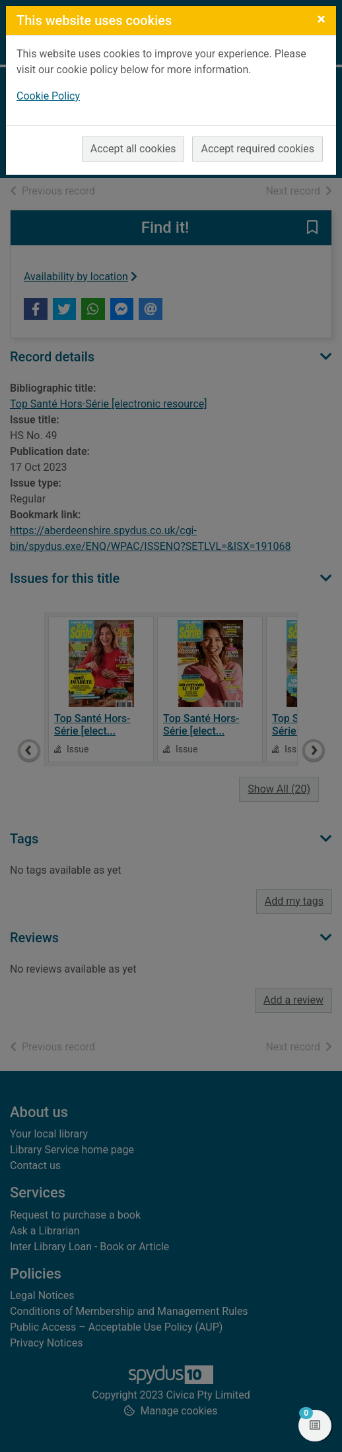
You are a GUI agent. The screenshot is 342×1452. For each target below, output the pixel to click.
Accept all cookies (133, 148)
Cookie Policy (48, 96)
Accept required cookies (257, 148)
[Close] (321, 19)
